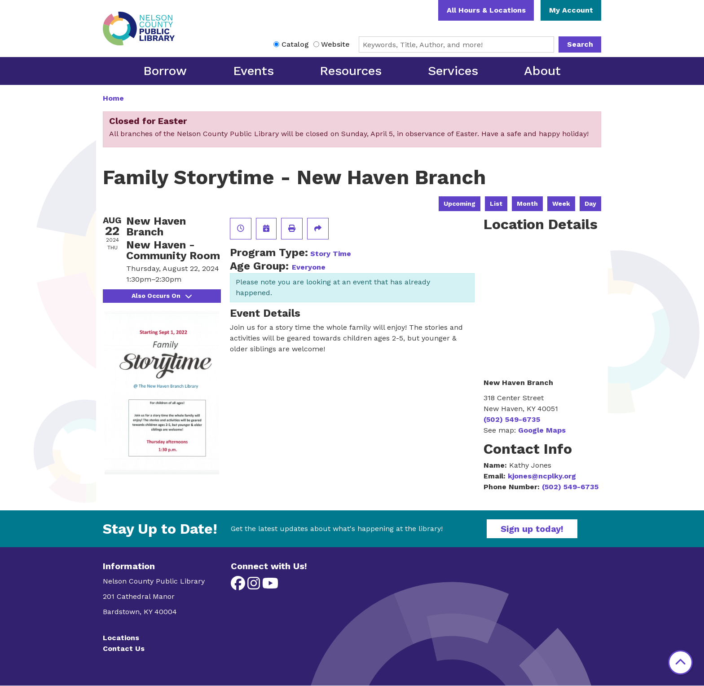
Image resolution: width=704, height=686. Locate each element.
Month (527, 203)
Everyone (309, 267)
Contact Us (124, 648)
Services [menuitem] (453, 70)
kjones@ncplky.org (542, 476)
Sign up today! (532, 528)
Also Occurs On (162, 295)
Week (561, 203)
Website (335, 44)
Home (113, 98)
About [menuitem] (542, 70)
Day (590, 203)
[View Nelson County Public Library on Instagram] (254, 586)
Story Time (330, 253)
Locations (121, 637)
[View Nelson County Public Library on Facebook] (239, 586)
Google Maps (542, 430)
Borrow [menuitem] (165, 70)
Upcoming (459, 203)
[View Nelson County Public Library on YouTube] (270, 586)
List (496, 203)
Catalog (295, 44)
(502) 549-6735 (512, 419)
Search (580, 44)
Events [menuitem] (253, 70)
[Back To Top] (680, 662)
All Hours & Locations (486, 10)
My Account (571, 10)
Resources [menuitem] (351, 70)
